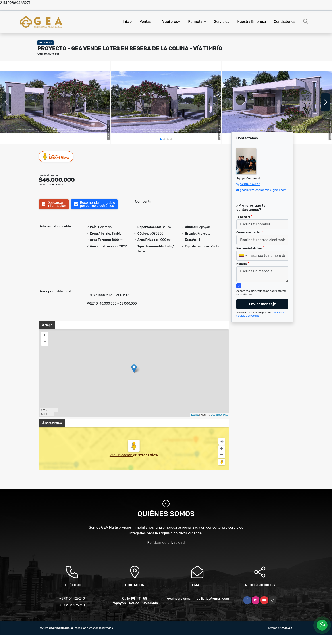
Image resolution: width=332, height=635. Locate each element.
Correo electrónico (249, 232)
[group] (55, 102)
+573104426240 (72, 599)
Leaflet (195, 414)
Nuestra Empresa (251, 21)
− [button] (44, 342)
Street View (56, 156)
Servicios (221, 21)
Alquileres (170, 21)
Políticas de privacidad (166, 542)
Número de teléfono (250, 248)
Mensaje (242, 263)
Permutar (196, 21)
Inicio (127, 21)
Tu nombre (244, 217)
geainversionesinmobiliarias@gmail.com (198, 599)
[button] (161, 139)
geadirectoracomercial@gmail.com (263, 190)
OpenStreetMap (219, 414)
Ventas (145, 21)
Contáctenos (284, 21)
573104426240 (250, 184)
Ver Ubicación (121, 455)
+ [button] (44, 335)
